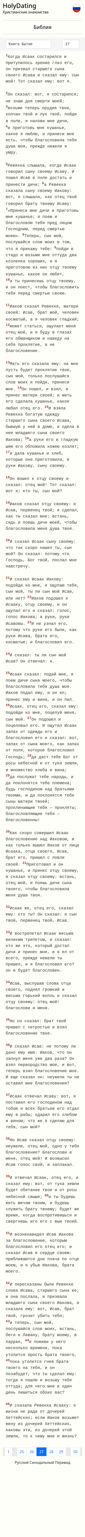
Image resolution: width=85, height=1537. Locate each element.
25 (22, 1464)
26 (31, 1464)
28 (51, 1464)
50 (75, 1464)
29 (61, 1464)
